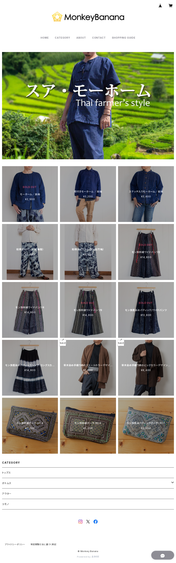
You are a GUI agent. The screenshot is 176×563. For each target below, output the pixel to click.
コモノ (5, 504)
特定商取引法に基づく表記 (43, 544)
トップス (6, 472)
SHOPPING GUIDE (123, 37)
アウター (7, 493)
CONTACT (99, 37)
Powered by (88, 556)
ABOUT (81, 37)
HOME (45, 37)
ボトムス (6, 483)
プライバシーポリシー (15, 544)
